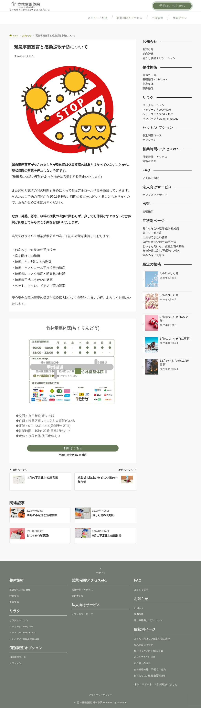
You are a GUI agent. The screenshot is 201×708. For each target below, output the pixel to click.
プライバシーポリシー (100, 694)
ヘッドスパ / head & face (158, 114)
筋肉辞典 (148, 53)
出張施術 (148, 211)
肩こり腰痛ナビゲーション (159, 58)
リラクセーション (153, 105)
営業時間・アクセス (155, 156)
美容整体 (148, 83)
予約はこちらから (172, 5)
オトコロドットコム (145, 684)
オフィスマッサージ (155, 194)
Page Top (100, 570)
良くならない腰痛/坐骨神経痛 (161, 228)
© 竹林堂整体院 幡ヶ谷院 (88, 702)
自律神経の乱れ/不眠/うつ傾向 (161, 250)
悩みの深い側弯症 (153, 255)
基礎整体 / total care (155, 79)
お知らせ (148, 49)
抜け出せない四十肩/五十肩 (159, 241)
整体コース (149, 75)
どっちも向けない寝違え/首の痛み (164, 246)
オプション (149, 139)
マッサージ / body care (157, 109)
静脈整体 (148, 88)
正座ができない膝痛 (155, 237)
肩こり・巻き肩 (152, 232)
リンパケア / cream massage (160, 118)
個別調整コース (152, 135)
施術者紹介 (149, 161)
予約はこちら (73, 448)
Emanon (122, 702)
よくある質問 (151, 178)
